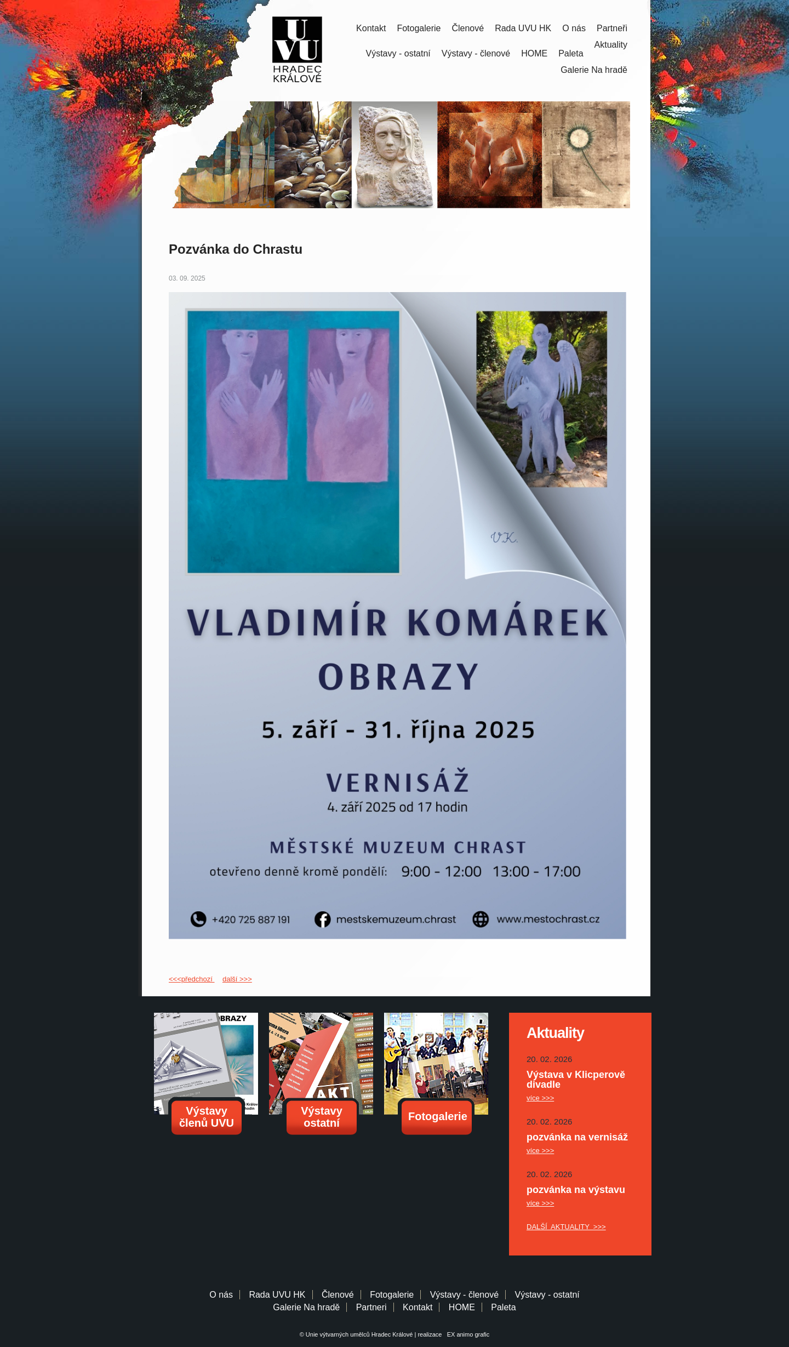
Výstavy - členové (476, 53)
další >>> (237, 979)
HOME (534, 53)
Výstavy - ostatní (398, 53)
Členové (467, 28)
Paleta (570, 53)
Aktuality (610, 44)
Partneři (612, 28)
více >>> (540, 1098)
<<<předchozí (191, 979)
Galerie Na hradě (306, 1307)
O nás (574, 28)
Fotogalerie (419, 28)
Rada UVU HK (523, 28)
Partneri (371, 1307)
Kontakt (371, 28)
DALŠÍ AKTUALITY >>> (566, 1227)
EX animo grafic (467, 1334)
